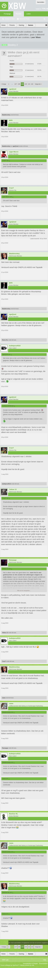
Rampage (13, 560)
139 (22, 84)
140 (26, 84)
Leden (28, 14)
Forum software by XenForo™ (10, 965)
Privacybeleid (43, 963)
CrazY (11, 188)
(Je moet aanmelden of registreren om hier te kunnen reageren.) (28, 942)
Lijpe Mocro (13, 152)
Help (44, 960)
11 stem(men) (29, 76)
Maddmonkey (6, 115)
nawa (3, 698)
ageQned (12, 89)
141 (29, 84)
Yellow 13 (13, 489)
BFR (11, 120)
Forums (18, 14)
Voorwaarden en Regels (30, 963)
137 (15, 84)
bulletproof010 (15, 346)
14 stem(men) (29, 64)
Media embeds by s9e (27, 965)
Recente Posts (24, 19)
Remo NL (5, 340)
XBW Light (5, 960)
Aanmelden (40, 2)
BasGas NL (13, 814)
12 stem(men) (29, 70)
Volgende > (38, 84)
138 (19, 84)
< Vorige (3, 84)
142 (32, 84)
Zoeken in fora (10, 19)
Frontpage (7, 14)
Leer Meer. (36, 37)
